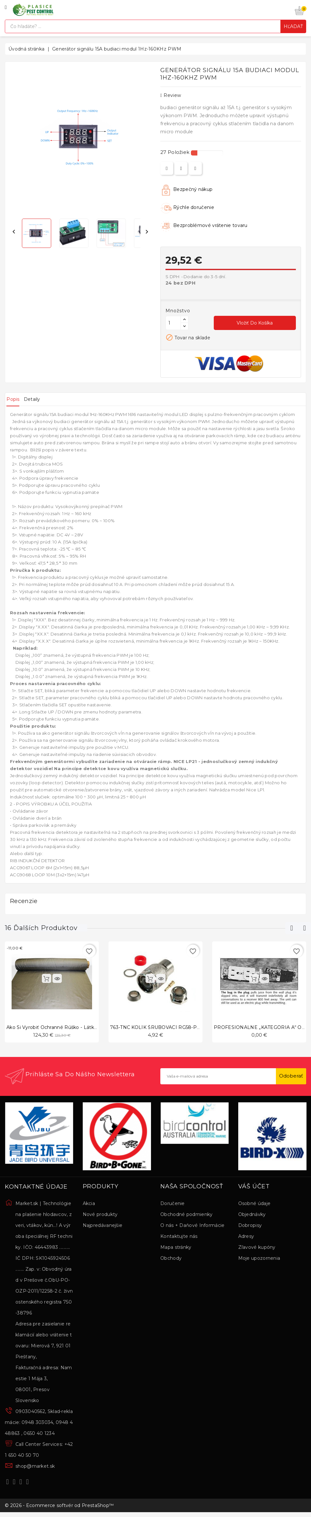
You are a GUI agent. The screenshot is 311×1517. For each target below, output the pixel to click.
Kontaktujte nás (179, 1237)
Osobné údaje (254, 1204)
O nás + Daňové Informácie (192, 1226)
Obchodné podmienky (186, 1215)
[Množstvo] (173, 323)
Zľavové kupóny (257, 1248)
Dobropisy (250, 1226)
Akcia (89, 1204)
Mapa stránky (176, 1248)
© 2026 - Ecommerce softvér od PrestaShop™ (59, 1508)
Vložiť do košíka (255, 323)
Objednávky (252, 1215)
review (170, 95)
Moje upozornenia (259, 1259)
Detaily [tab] (42, 399)
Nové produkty (100, 1215)
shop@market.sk (35, 1467)
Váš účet (254, 1187)
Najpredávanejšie (103, 1226)
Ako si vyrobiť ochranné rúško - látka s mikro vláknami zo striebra (85, 1027)
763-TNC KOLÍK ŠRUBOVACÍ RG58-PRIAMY (161, 1027)
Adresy (246, 1237)
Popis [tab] (16, 399)
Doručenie (172, 1204)
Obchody (171, 1259)
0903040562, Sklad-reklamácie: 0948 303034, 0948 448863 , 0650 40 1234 (39, 1423)
